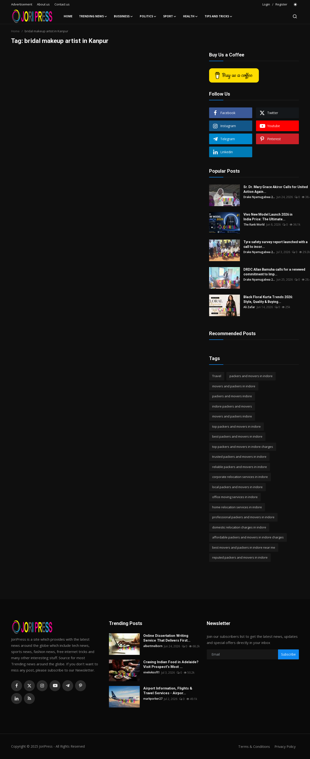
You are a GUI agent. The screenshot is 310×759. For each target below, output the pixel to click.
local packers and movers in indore (237, 487)
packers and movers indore (232, 396)
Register (281, 4)
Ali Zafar (249, 307)
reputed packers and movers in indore (240, 557)
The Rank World (254, 224)
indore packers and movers (232, 406)
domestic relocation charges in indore (239, 527)
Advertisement (21, 4)
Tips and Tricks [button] (219, 16)
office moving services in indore (235, 497)
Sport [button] (169, 16)
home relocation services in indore (237, 507)
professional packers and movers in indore (243, 517)
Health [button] (190, 16)
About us (43, 4)
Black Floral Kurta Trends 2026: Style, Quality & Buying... (268, 299)
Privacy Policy (284, 746)
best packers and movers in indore (237, 436)
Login (266, 4)
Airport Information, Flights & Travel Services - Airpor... (167, 690)
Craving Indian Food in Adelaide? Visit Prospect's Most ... (170, 664)
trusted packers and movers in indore (239, 456)
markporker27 (153, 699)
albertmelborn (153, 646)
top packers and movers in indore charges (242, 446)
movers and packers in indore (233, 386)
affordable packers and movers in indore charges (248, 537)
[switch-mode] (295, 4)
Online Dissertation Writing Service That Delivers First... (166, 638)
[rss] (29, 698)
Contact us (62, 4)
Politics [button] (148, 16)
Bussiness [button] (123, 16)
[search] (295, 16)
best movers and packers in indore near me (243, 547)
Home (68, 16)
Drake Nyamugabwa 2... (259, 197)
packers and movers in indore (251, 376)
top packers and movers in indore (236, 426)
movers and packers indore (232, 416)
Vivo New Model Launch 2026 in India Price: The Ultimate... (267, 217)
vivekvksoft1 (152, 673)
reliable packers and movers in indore (239, 467)
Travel (216, 376)
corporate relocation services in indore (240, 477)
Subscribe (288, 654)
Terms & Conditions (252, 746)
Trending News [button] (93, 16)
